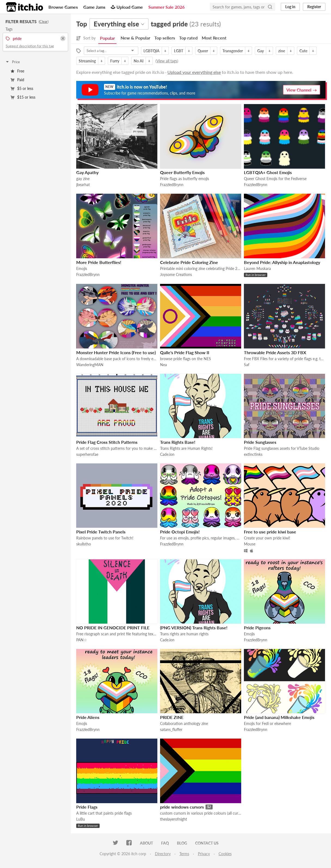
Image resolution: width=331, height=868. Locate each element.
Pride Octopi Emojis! (180, 531)
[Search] (270, 7)
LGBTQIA (151, 50)
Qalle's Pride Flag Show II (184, 352)
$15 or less (23, 97)
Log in (290, 6)
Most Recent (214, 37)
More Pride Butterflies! (98, 262)
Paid (17, 79)
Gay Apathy (87, 172)
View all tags (167, 61)
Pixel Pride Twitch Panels (100, 531)
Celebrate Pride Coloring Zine (189, 262)
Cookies (225, 853)
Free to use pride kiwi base (270, 531)
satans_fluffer (171, 729)
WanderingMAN (89, 364)
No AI (138, 61)
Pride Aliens (87, 717)
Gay (260, 50)
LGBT (178, 50)
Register (314, 6)
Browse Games (63, 7)
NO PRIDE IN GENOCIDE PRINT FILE (112, 627)
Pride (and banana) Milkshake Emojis (279, 717)
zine (281, 50)
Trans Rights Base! (177, 442)
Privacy (204, 853)
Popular (107, 38)
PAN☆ (81, 640)
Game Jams (94, 7)
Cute (303, 50)
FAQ (165, 843)
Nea (163, 364)
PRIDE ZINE (171, 717)
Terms (184, 853)
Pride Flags (86, 806)
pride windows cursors (182, 806)
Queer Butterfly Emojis (182, 172)
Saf (246, 364)
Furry (114, 61)
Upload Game (127, 7)
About (146, 843)
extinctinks (253, 454)
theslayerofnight (173, 819)
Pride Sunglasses (260, 442)
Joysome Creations (176, 274)
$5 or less (22, 88)
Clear (43, 21)
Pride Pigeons (257, 627)
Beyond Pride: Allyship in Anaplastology (282, 262)
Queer (203, 50)
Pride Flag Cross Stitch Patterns (106, 442)
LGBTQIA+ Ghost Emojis (268, 172)
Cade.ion (167, 454)
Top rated (188, 37)
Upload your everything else (194, 72)
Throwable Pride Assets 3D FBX (275, 352)
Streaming (87, 61)
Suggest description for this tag (30, 46)
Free (17, 71)
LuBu (80, 819)
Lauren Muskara (257, 268)
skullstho (83, 544)
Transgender (232, 50)
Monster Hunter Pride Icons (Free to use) (116, 352)
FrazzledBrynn (171, 184)
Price (12, 62)
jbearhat (83, 184)
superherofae (87, 454)
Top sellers (164, 37)
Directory (163, 853)
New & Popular (135, 37)
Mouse (249, 544)
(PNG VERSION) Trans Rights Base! (194, 627)
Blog (182, 843)
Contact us (207, 843)
